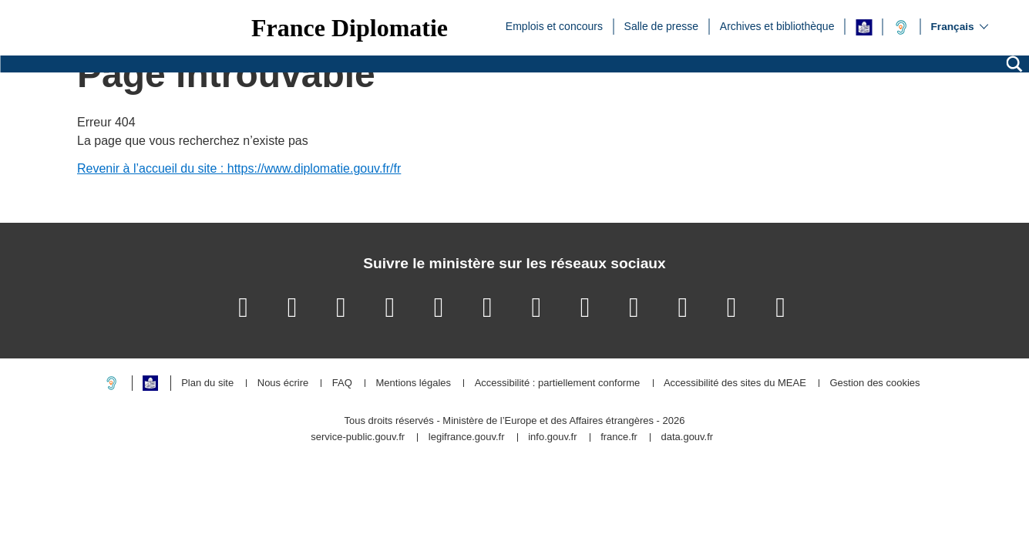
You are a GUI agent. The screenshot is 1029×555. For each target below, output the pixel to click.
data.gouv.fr (687, 437)
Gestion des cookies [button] (874, 383)
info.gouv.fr (552, 437)
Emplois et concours (554, 25)
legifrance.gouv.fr (467, 437)
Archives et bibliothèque (777, 25)
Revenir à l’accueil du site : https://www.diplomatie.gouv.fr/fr (239, 168)
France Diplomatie (349, 27)
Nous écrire (282, 383)
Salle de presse (661, 25)
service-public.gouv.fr (358, 437)
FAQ (342, 383)
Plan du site (207, 383)
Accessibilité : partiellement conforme (558, 383)
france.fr (618, 437)
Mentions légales (413, 383)
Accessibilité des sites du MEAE (735, 383)
